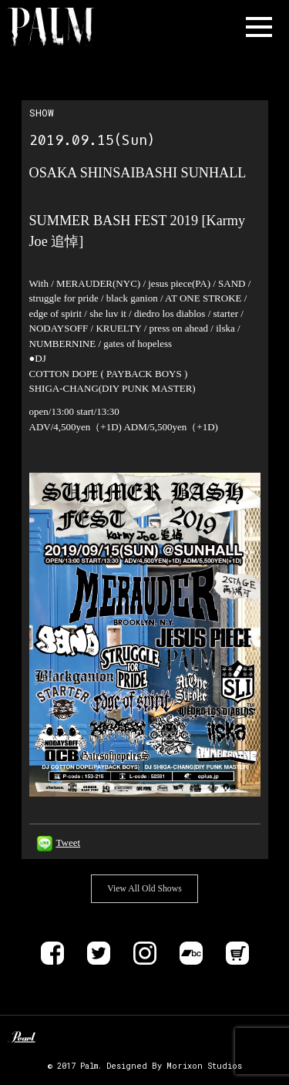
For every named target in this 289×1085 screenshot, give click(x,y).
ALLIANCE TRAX (144, 1038)
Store (237, 953)
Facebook (52, 953)
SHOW (41, 113)
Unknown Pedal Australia (60, 1038)
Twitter (98, 953)
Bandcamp (191, 953)
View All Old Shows (144, 889)
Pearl (21, 1038)
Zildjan (99, 1038)
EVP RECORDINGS (214, 1038)
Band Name (74, 27)
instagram (144, 953)
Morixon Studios (204, 1065)
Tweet (68, 842)
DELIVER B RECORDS (184, 1038)
